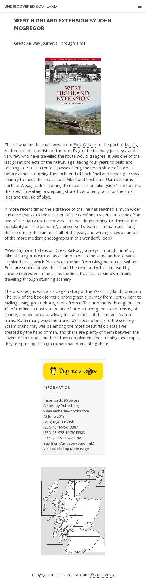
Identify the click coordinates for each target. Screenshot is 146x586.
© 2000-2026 (102, 574)
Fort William (84, 144)
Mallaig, (35, 191)
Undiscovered (30, 6)
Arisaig (27, 185)
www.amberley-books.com (66, 411)
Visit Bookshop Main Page (66, 448)
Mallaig (131, 144)
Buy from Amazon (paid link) (68, 443)
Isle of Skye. (40, 197)
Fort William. (126, 262)
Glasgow (100, 262)
